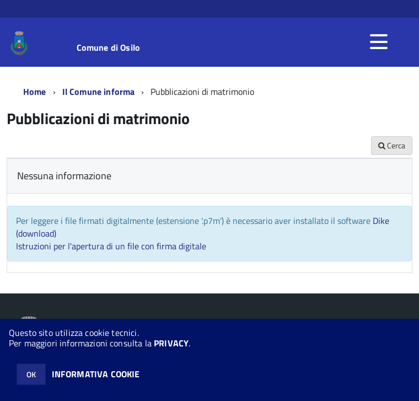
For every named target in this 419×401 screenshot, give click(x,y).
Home (34, 91)
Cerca (391, 145)
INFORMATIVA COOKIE (96, 374)
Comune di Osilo (108, 47)
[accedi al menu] (379, 42)
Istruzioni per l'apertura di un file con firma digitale (111, 246)
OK (31, 374)
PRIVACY (171, 343)
